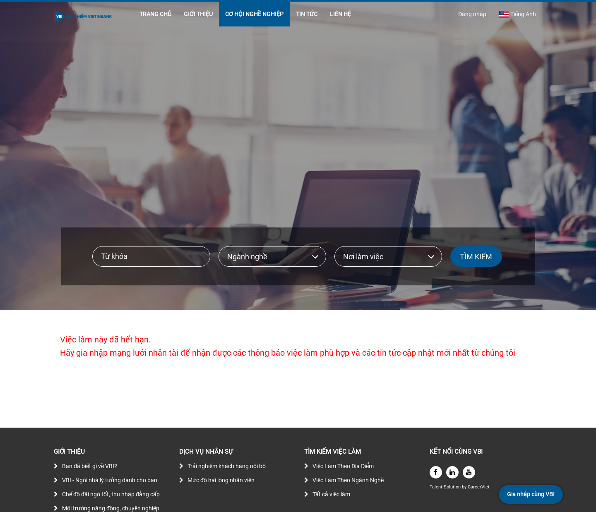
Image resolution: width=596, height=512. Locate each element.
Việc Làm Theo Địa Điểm (343, 466)
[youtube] (469, 472)
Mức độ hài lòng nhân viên (221, 480)
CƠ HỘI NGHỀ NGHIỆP (254, 14)
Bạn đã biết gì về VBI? (89, 466)
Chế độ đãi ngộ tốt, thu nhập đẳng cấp (111, 494)
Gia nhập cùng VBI (531, 494)
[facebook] (436, 472)
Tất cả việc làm (331, 494)
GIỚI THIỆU (198, 14)
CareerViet (479, 487)
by (465, 487)
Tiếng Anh (517, 14)
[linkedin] (452, 472)
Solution (453, 487)
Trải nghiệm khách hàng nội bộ (226, 466)
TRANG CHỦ (155, 14)
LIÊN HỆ (340, 14)
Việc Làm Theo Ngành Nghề (348, 480)
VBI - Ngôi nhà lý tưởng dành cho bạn (109, 480)
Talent (437, 487)
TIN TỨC (306, 14)
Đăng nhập (472, 14)
